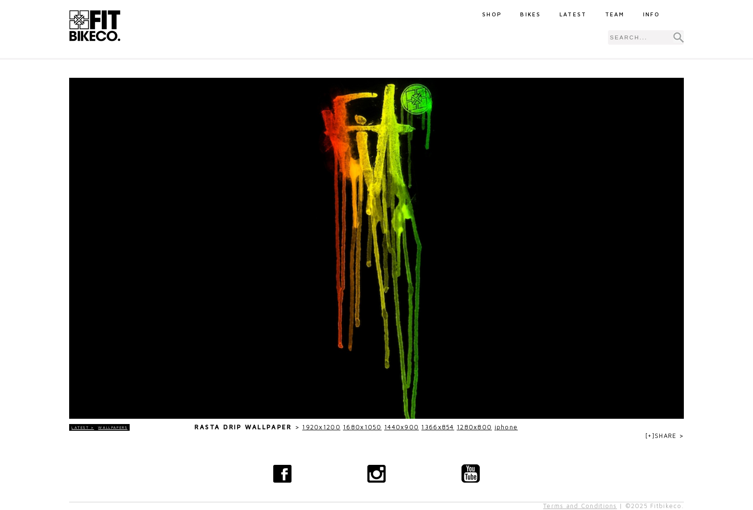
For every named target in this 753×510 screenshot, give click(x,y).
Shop (492, 14)
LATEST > (83, 427)
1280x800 (474, 427)
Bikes (530, 14)
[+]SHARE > (664, 435)
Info (651, 14)
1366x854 (437, 427)
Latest (573, 14)
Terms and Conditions (580, 506)
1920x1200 (321, 427)
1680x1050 (362, 427)
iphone (506, 427)
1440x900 (401, 427)
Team (615, 14)
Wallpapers (112, 427)
